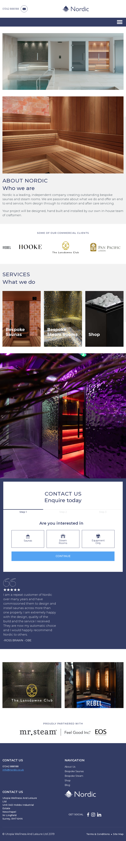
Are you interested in (61, 523)
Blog (67, 785)
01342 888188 (10, 8)
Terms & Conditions (98, 834)
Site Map (118, 834)
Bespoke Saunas (74, 771)
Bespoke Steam (74, 775)
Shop (68, 780)
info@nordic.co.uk (13, 769)
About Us (70, 766)
